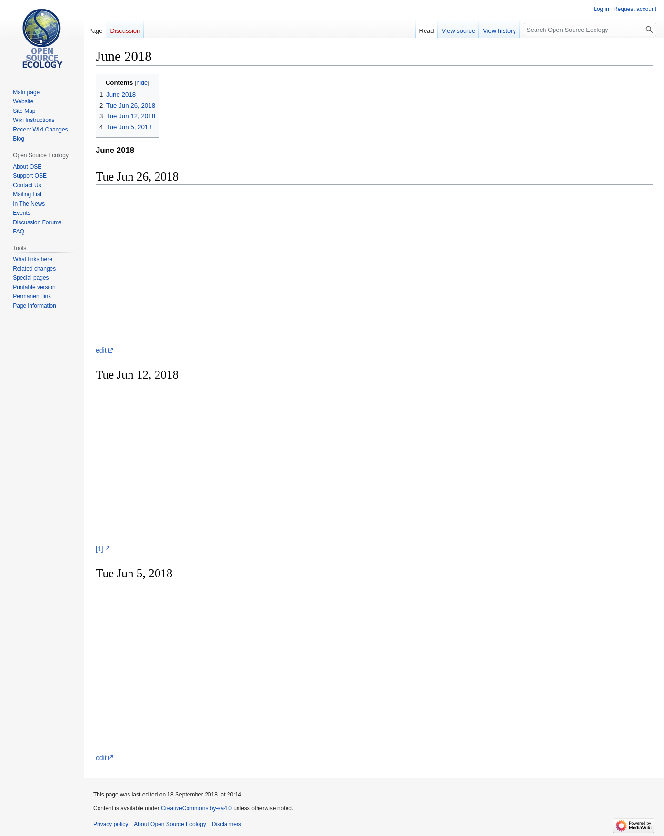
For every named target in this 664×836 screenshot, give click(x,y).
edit (101, 350)
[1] (99, 549)
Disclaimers (226, 824)
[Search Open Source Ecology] (590, 29)
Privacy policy (110, 824)
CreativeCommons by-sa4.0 (196, 808)
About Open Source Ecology (170, 824)
